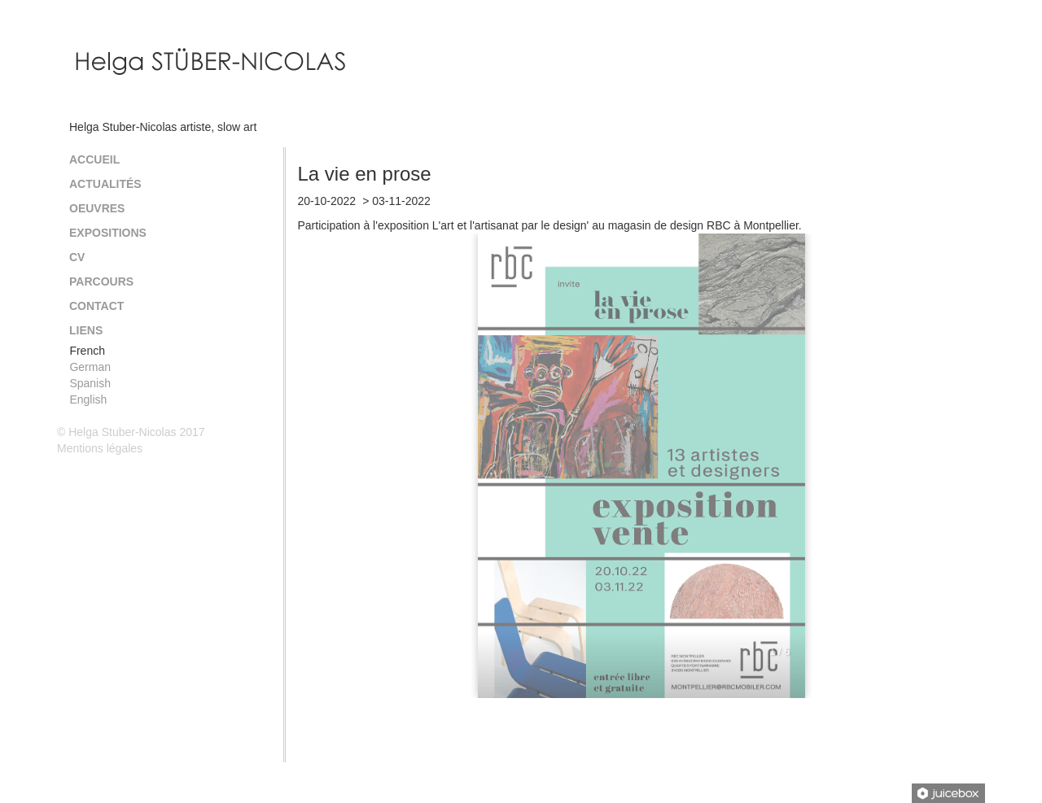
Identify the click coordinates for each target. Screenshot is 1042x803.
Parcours (101, 281)
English (88, 399)
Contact (96, 305)
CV (77, 257)
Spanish (90, 383)
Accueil (94, 159)
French (87, 350)
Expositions (108, 232)
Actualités (105, 183)
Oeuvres (97, 208)
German (90, 366)
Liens (86, 330)
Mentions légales (99, 448)
